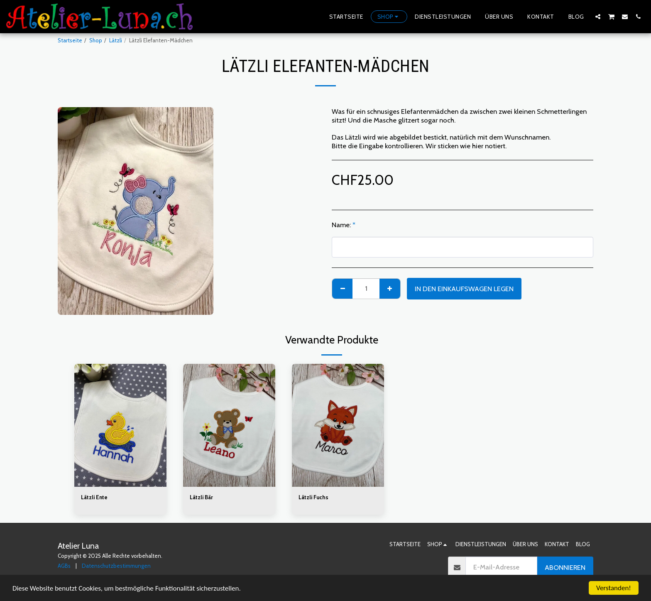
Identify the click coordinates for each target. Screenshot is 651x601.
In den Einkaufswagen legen (464, 289)
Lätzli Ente (94, 497)
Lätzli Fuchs (313, 497)
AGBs (64, 565)
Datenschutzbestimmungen (116, 565)
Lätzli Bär (201, 497)
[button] (598, 16)
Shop (95, 40)
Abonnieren (565, 567)
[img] (120, 425)
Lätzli (115, 40)
